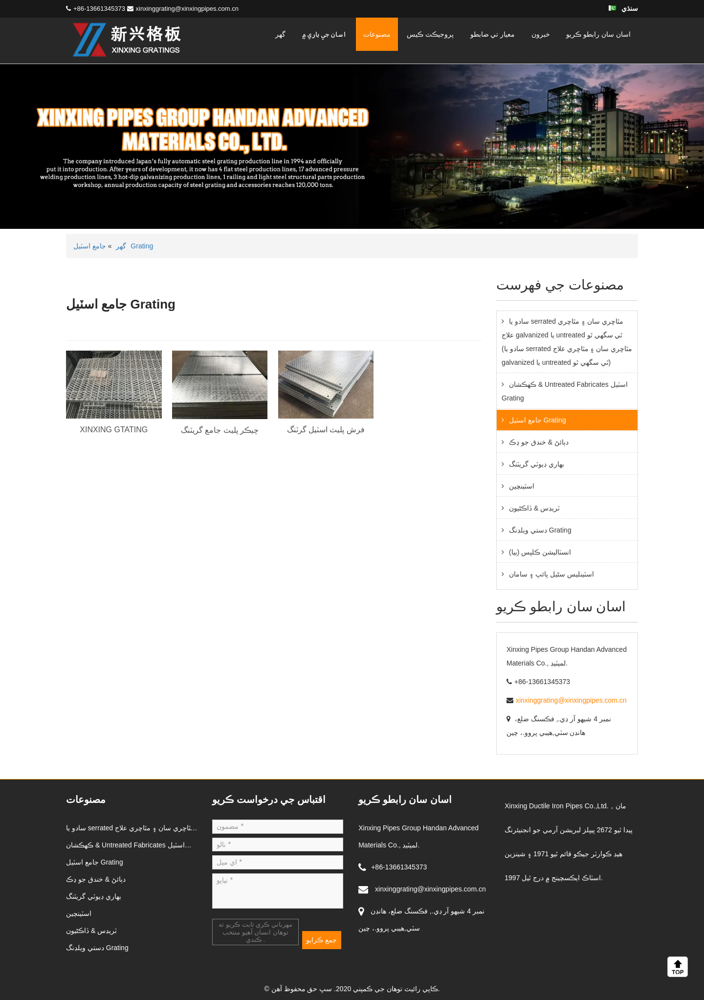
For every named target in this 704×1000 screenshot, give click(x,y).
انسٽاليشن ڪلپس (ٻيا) (540, 552)
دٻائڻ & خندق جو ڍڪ (539, 442)
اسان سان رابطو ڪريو (598, 34)
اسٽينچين (521, 486)
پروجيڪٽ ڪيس (430, 34)
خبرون (540, 34)
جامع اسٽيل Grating (537, 420)
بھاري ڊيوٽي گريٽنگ (536, 464)
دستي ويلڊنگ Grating (540, 530)
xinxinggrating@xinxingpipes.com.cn (187, 8)
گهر (280, 34)
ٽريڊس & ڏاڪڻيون (534, 508)
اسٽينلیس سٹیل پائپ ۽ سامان (551, 574)
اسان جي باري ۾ (324, 34)
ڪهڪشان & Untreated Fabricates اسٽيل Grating (565, 391)
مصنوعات (377, 34)
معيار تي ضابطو (492, 34)
